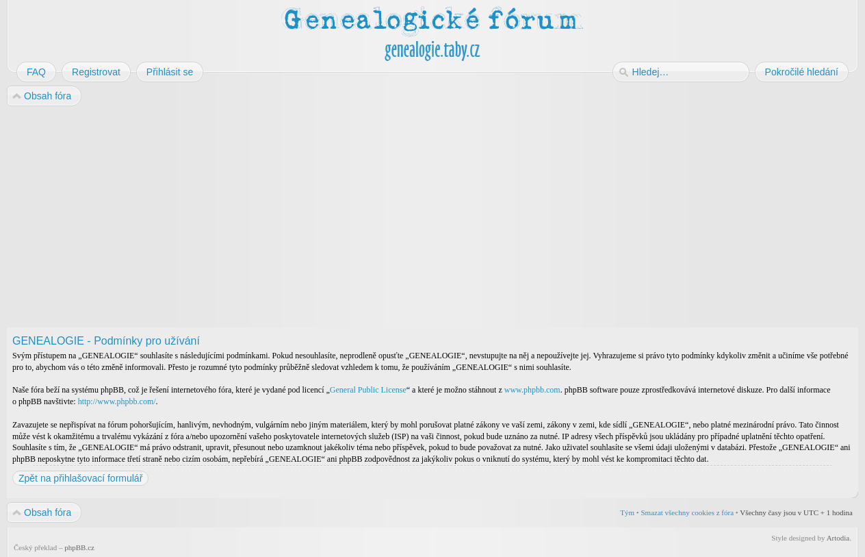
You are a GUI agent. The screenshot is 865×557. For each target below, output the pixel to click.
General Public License (368, 390)
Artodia (838, 538)
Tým (627, 512)
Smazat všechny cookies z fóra (687, 512)
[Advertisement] (418, 218)
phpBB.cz (79, 547)
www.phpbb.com (532, 390)
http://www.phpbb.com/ (117, 401)
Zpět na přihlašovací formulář (80, 478)
